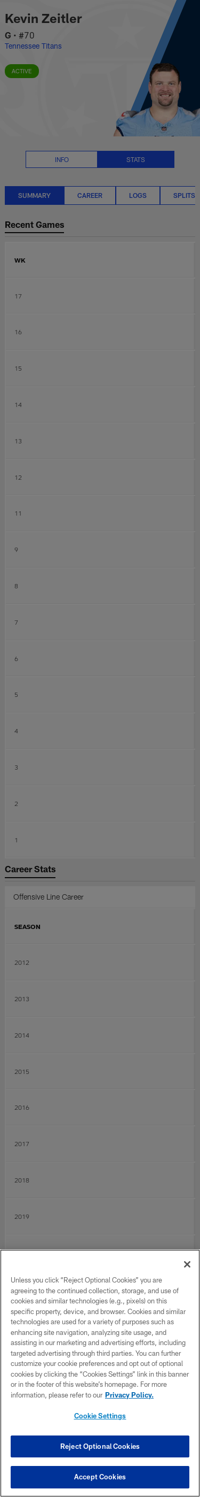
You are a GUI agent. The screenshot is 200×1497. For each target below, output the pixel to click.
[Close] (187, 1264)
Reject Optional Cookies (100, 1446)
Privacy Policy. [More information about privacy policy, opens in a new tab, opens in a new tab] (129, 1395)
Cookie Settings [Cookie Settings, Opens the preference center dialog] (100, 1415)
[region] (100, 1373)
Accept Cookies (100, 1476)
